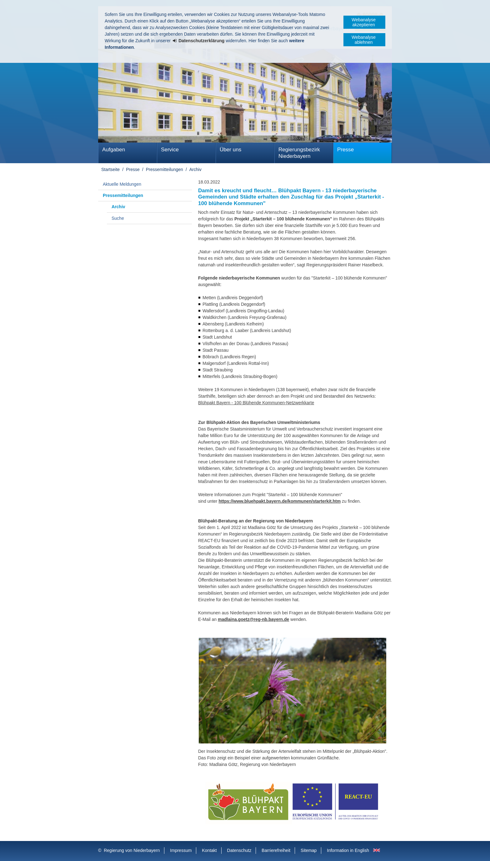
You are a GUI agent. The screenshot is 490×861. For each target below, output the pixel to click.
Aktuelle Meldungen (122, 184)
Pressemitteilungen (164, 169)
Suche (118, 218)
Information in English (348, 850)
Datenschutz (239, 850)
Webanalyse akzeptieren (364, 22)
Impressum (181, 850)
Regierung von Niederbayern (132, 850)
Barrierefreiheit (276, 850)
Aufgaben (113, 150)
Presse (345, 150)
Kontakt (209, 850)
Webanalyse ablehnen (364, 40)
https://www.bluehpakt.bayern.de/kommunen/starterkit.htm (279, 501)
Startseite (110, 169)
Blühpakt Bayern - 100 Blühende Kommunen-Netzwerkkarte (256, 402)
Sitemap (309, 850)
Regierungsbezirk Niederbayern (299, 153)
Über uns (230, 150)
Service (170, 150)
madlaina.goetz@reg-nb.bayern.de (253, 619)
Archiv (195, 169)
